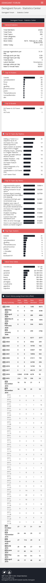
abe (5, 97)
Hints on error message (12, 221)
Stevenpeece (37, 62)
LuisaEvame (8, 284)
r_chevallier (7, 251)
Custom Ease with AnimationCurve (10, 218)
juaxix (6, 91)
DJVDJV (6, 249)
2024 (8, 342)
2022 (8, 350)
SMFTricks (11, 578)
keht (5, 253)
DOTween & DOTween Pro (12, 109)
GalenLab (7, 279)
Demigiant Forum (11, 2)
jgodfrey (6, 86)
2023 (8, 346)
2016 (8, 374)
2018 (8, 366)
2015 (8, 378)
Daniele (6, 78)
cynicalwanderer (9, 80)
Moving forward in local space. (12, 190)
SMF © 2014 (12, 576)
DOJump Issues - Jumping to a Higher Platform (13, 152)
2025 (8, 338)
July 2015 (8, 547)
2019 (8, 362)
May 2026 (8, 311)
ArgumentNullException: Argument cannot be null (12, 186)
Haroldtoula (8, 267)
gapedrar (7, 286)
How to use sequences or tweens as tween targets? (13, 224)
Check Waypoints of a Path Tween (11, 167)
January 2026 (8, 333)
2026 (8, 307)
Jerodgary (7, 282)
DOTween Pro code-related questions (11, 144)
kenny (6, 277)
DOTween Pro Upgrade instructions (12, 210)
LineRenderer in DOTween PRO (13, 171)
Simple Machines (22, 576)
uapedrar (7, 288)
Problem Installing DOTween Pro (10, 214)
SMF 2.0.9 (5, 576)
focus (5, 82)
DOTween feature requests (10, 163)
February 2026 (8, 326)
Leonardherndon (9, 95)
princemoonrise (9, 89)
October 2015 (8, 529)
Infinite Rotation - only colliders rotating (11, 159)
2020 (8, 358)
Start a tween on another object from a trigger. (12, 148)
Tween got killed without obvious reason (12, 155)
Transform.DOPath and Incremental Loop (12, 200)
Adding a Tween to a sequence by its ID (11, 140)
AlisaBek (7, 271)
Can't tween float (10, 174)
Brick (5, 84)
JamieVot (7, 273)
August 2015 (8, 542)
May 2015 (8, 556)
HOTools (7, 112)
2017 (8, 370)
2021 (8, 354)
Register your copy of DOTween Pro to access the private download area (13, 205)
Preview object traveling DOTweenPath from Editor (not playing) (13, 195)
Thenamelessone (10, 93)
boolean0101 (8, 256)
